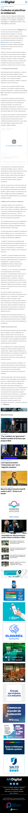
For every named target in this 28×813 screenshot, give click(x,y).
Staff (11, 793)
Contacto (15, 793)
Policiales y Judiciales (18, 791)
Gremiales (16, 787)
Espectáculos (8, 791)
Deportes (7, 789)
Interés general (15, 789)
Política (5, 787)
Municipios (22, 787)
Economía (10, 787)
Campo (21, 789)
